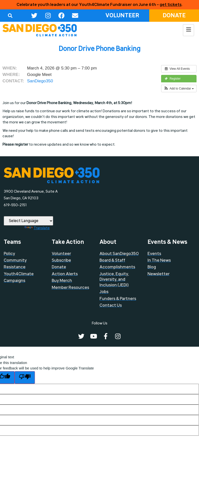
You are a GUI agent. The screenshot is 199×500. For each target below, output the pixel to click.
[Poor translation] (25, 377)
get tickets (171, 4)
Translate (37, 228)
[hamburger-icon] (188, 30)
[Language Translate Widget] (28, 221)
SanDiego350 (40, 80)
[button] (10, 15)
